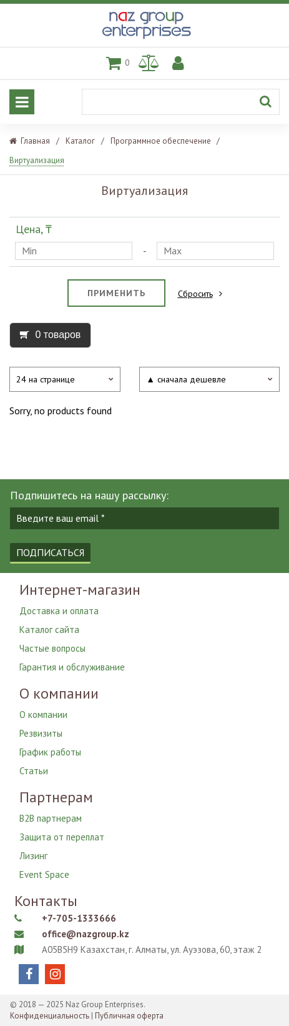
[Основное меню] (21, 101)
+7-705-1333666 (79, 918)
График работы (50, 752)
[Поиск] (180, 102)
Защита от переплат (61, 837)
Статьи (33, 771)
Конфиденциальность (49, 1015)
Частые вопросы (52, 648)
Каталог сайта (49, 629)
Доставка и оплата (59, 611)
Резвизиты (40, 733)
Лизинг (33, 856)
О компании (43, 714)
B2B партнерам (50, 818)
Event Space (44, 874)
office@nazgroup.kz (85, 934)
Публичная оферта (129, 1015)
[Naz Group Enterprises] (145, 40)
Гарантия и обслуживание (72, 667)
